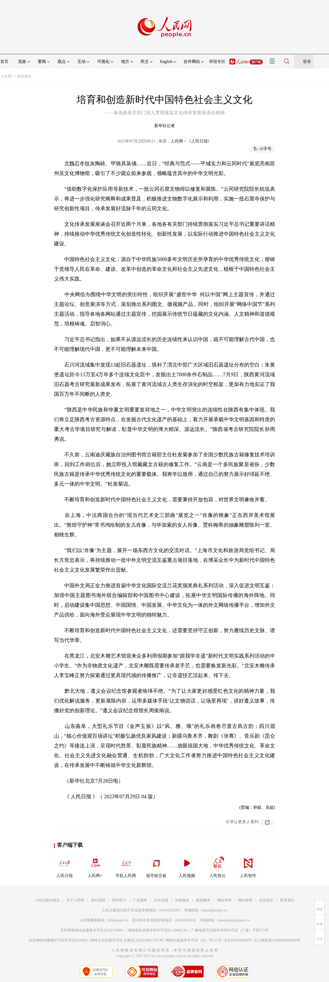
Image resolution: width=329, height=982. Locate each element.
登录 (307, 61)
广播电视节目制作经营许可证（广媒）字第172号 (230, 930)
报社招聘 (98, 900)
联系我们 (287, 900)
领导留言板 (156, 866)
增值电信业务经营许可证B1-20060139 (157, 930)
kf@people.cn (118, 920)
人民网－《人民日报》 (191, 141)
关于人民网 (75, 900)
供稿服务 (182, 900)
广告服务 (140, 900)
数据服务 (203, 900)
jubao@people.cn (214, 910)
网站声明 (224, 900)
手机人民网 (125, 866)
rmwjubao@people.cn (234, 920)
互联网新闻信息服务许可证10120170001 (91, 930)
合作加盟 (161, 900)
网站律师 (245, 900)
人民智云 (217, 866)
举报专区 (217, 61)
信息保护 (266, 900)
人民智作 (248, 866)
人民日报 (65, 866)
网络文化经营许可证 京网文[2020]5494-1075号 (126, 940)
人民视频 (187, 866)
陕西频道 (24, 76)
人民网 (6, 76)
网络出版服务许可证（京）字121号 (194, 940)
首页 (4, 61)
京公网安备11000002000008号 (277, 940)
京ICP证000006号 (237, 940)
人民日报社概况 (47, 900)
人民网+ (95, 866)
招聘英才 (119, 900)
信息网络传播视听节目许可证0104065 (58, 940)
